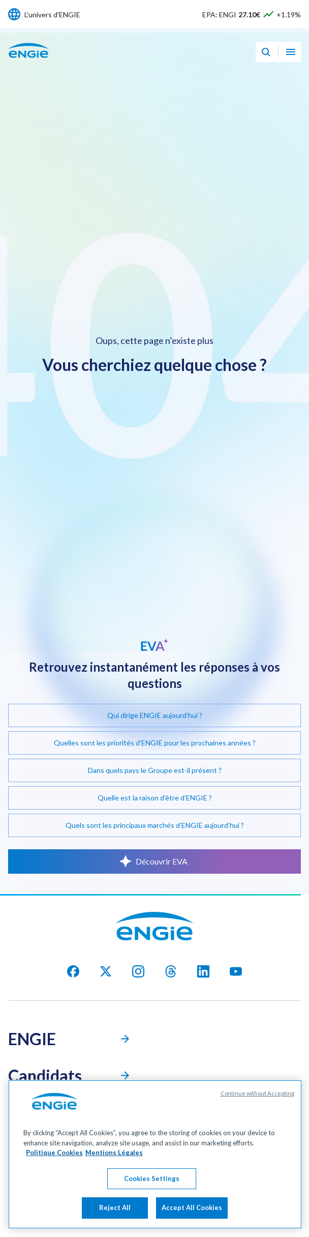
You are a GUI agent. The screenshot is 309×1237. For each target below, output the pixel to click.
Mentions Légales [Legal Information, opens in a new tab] (114, 1152)
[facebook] (73, 971)
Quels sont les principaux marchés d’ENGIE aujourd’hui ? (155, 825)
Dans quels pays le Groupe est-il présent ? (155, 770)
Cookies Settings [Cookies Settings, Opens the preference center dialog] (151, 1178)
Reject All (115, 1207)
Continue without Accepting (257, 1093)
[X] (106, 971)
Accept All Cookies (192, 1207)
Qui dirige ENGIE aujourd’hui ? (154, 715)
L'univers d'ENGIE (52, 14)
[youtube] (236, 971)
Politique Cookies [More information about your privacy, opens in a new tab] (54, 1152)
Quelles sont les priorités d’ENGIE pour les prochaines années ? (155, 742)
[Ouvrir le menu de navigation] (291, 52)
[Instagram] (138, 971)
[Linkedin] (203, 971)
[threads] (171, 971)
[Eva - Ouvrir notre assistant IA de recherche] (266, 52)
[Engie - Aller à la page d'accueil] (28, 61)
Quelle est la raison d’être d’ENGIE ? (155, 797)
